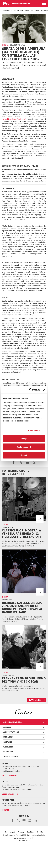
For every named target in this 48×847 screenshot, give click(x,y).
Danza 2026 (7, 742)
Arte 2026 (7, 727)
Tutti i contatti (9, 775)
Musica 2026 (8, 747)
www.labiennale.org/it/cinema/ (13, 119)
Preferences (24, 447)
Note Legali (10, 832)
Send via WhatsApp (34, 462)
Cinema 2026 (8, 737)
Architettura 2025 (11, 732)
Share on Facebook (13, 462)
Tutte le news (35, 700)
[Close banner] (44, 390)
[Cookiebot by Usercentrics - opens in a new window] (30, 389)
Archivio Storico (10, 757)
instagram (29, 822)
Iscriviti (5, 810)
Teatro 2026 (8, 752)
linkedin (35, 822)
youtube (24, 822)
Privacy (21, 832)
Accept (24, 438)
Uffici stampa (8, 794)
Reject (24, 455)
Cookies (30, 832)
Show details (34, 430)
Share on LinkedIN (27, 462)
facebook (12, 822)
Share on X (20, 462)
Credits (40, 832)
